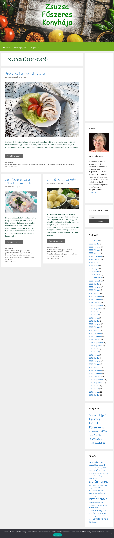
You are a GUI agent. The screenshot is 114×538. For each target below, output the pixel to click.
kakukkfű (18, 253)
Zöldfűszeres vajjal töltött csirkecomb (18, 181)
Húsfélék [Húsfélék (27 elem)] (93, 431)
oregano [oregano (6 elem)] (98, 505)
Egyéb (51, 247)
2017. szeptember (96, 379)
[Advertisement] (99, 87)
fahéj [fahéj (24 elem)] (96, 470)
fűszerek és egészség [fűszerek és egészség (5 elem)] (99, 476)
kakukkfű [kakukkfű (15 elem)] (97, 488)
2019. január (94, 330)
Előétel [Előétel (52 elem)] (93, 423)
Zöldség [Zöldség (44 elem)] (100, 442)
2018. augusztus (95, 345)
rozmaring (25, 255)
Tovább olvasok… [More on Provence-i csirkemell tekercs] (14, 156)
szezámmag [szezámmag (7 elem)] (92, 516)
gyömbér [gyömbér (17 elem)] (92, 485)
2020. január (94, 293)
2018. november (95, 336)
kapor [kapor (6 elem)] (103, 488)
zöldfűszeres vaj (10, 257)
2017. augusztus (95, 382)
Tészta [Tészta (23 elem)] (92, 442)
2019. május (94, 318)
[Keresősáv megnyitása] (110, 48)
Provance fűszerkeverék (47, 164)
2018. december (95, 333)
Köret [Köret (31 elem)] (105, 431)
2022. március (94, 247)
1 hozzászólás (12, 166)
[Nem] (111, 534)
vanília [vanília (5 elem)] (90, 519)
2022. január (94, 253)
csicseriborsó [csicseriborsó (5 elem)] (92, 468)
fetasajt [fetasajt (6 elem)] (97, 473)
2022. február (94, 250)
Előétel (56, 247)
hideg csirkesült (23, 164)
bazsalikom (11, 251)
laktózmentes (33, 164)
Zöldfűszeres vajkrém (62, 180)
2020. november (95, 281)
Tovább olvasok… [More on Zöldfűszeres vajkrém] (56, 241)
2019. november (95, 299)
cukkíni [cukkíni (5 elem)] (98, 468)
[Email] (99, 217)
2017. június (94, 389)
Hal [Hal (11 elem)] (103, 428)
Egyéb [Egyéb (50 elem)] (102, 415)
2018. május (94, 355)
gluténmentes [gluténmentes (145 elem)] (98, 482)
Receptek (35, 48)
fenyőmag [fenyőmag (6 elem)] (92, 473)
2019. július (93, 312)
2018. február (94, 364)
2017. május (94, 392)
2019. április (94, 321)
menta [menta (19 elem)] (100, 502)
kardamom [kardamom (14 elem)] (93, 490)
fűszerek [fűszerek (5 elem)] (91, 476)
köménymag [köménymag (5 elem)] (92, 496)
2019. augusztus (95, 308)
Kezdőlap (6, 48)
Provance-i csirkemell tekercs (65, 164)
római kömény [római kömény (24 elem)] (95, 510)
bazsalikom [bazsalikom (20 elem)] (94, 465)
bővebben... (93, 192)
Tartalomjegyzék (20, 48)
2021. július (93, 262)
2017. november (95, 373)
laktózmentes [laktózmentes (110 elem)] (98, 499)
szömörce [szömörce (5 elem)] (99, 516)
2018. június (94, 352)
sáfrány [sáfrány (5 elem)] (104, 516)
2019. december (95, 296)
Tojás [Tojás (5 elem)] (100, 439)
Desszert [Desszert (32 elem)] (94, 415)
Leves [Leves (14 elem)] (91, 435)
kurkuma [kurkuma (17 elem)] (101, 493)
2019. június (94, 315)
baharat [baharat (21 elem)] (99, 462)
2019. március (94, 324)
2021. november (95, 256)
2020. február (94, 290)
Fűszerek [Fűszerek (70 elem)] (95, 427)
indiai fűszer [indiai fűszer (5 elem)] (100, 485)
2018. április (94, 358)
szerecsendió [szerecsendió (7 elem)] (102, 513)
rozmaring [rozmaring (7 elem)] (101, 508)
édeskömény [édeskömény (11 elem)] (93, 522)
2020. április (94, 284)
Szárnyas (10, 162)
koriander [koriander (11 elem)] (101, 490)
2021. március (94, 275)
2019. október (94, 302)
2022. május (94, 241)
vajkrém (68, 254)
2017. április (94, 395)
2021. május (94, 268)
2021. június (94, 265)
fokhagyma (19, 251)
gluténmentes (12, 164)
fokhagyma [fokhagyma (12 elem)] (104, 473)
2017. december (95, 370)
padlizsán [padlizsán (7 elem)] (104, 505)
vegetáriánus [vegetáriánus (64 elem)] (100, 518)
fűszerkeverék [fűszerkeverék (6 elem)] (93, 478)
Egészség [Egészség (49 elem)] (94, 419)
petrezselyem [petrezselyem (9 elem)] (93, 508)
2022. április (94, 244)
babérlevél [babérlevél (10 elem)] (92, 462)
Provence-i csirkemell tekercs (25, 73)
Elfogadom (57, 535)
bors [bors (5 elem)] (100, 465)
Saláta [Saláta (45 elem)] (97, 435)
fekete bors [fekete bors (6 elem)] (102, 470)
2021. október (94, 259)
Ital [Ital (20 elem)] (100, 431)
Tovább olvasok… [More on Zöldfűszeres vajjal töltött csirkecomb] (14, 242)
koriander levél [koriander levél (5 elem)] (93, 493)
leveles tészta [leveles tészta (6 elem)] (93, 502)
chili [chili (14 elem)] (103, 465)
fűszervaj (27, 251)
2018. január (94, 367)
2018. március (94, 361)
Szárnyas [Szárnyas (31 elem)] (94, 438)
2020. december (95, 278)
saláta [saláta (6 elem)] (104, 510)
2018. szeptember (96, 342)
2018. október (94, 339)
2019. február (94, 327)
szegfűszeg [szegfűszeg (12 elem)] (93, 513)
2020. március (94, 287)
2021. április (94, 271)
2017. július (93, 386)
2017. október (94, 376)
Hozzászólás (11, 261)
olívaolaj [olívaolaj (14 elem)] (92, 505)
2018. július (93, 349)
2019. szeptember (96, 305)
